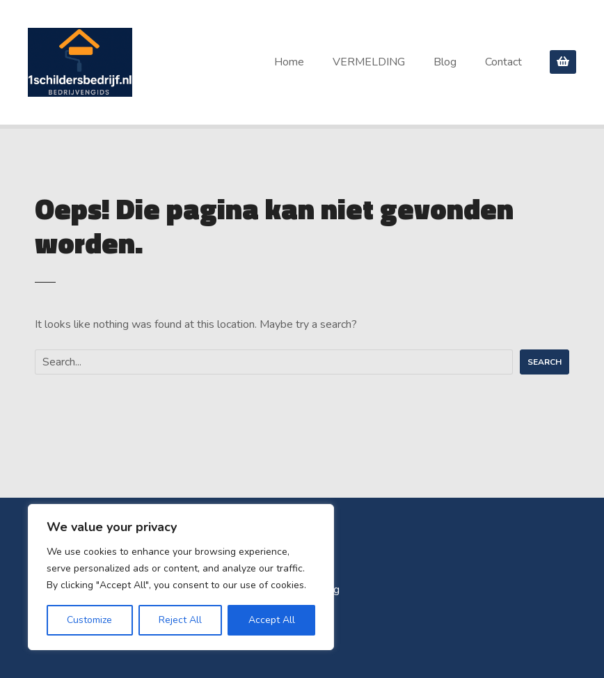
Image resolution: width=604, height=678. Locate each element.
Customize (89, 619)
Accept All (271, 619)
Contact (503, 62)
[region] (181, 577)
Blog (445, 62)
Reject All (180, 619)
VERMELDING (369, 62)
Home (289, 62)
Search (544, 362)
